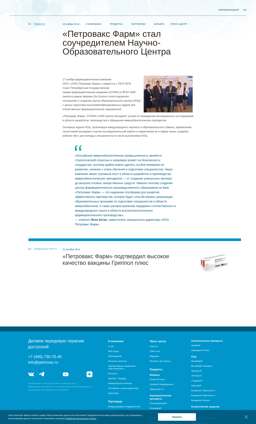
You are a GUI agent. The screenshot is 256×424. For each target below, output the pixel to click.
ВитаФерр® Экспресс (201, 366)
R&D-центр (113, 351)
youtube (66, 374)
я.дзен (89, 374)
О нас (111, 346)
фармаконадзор (228, 10)
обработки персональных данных (81, 418)
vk (31, 374)
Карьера (159, 10)
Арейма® (195, 345)
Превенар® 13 (157, 389)
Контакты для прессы (160, 361)
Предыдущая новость (45, 248)
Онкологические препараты (207, 341)
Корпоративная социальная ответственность (121, 367)
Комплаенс (113, 393)
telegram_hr (53, 374)
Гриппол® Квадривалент (162, 384)
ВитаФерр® (197, 361)
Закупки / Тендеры (117, 378)
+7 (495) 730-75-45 (45, 356)
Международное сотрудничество (124, 406)
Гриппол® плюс (157, 379)
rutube (77, 374)
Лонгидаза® (155, 408)
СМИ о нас (155, 351)
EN (245, 10)
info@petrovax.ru (43, 362)
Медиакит (154, 356)
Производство (115, 356)
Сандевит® (196, 380)
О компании (93, 10)
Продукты (116, 10)
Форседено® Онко (200, 350)
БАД (193, 356)
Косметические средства (205, 406)
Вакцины (155, 375)
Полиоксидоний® (158, 403)
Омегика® (196, 385)
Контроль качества (117, 361)
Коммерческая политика (120, 383)
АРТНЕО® (196, 376)
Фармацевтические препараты (160, 397)
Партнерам (138, 10)
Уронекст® (196, 371)
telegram (42, 374)
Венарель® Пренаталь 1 (203, 390)
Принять (177, 417)
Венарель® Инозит (200, 400)
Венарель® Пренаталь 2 (203, 395)
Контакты (112, 373)
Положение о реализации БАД (123, 388)
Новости (39, 24)
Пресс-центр (179, 10)
